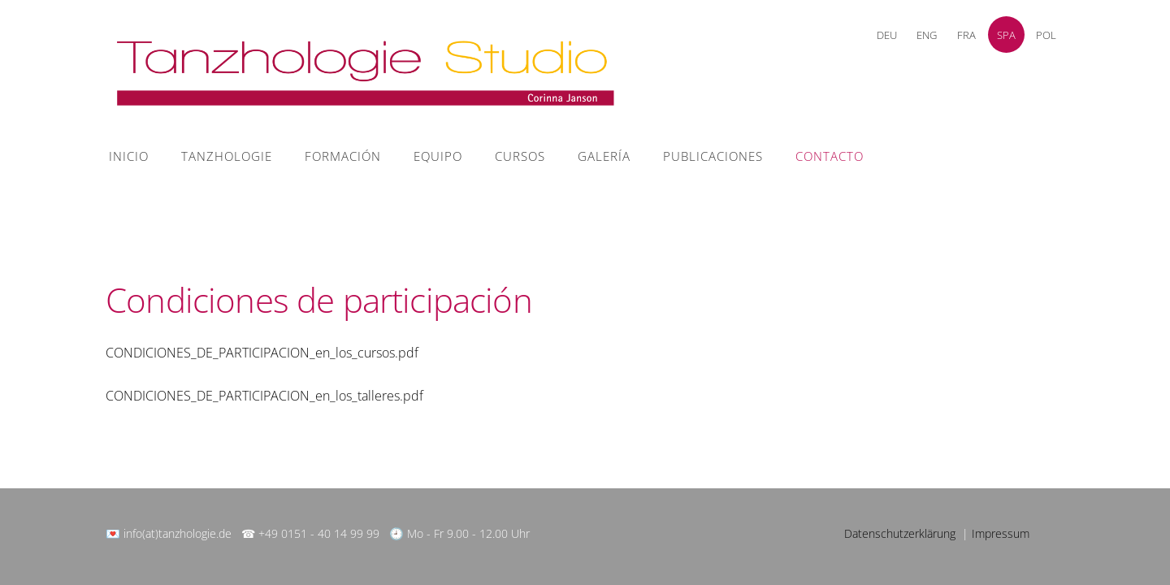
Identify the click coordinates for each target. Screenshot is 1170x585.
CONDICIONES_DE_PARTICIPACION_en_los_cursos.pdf (262, 353)
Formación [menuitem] (343, 156)
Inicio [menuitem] (129, 156)
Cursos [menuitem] (520, 156)
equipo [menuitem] (438, 156)
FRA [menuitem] (966, 35)
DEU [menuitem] (887, 35)
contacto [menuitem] (829, 156)
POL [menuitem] (1046, 35)
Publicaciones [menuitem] (713, 156)
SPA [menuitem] (1006, 35)
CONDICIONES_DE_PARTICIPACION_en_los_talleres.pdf (264, 396)
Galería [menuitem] (604, 156)
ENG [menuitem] (926, 35)
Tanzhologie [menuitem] (226, 156)
